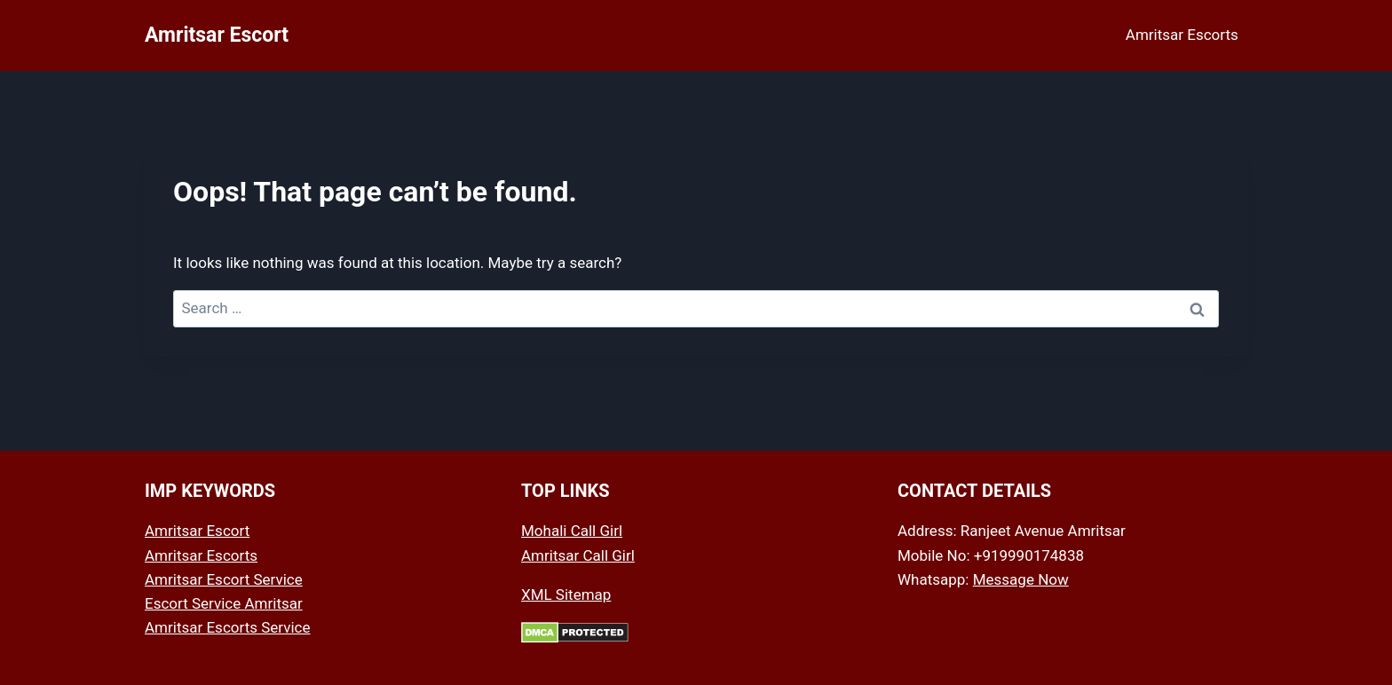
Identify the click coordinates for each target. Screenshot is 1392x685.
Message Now (1021, 579)
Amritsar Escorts (1182, 34)
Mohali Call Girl (571, 530)
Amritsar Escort (197, 530)
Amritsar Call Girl (578, 555)
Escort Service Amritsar (224, 603)
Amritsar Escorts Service (228, 627)
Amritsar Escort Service (224, 579)
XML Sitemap (566, 594)
